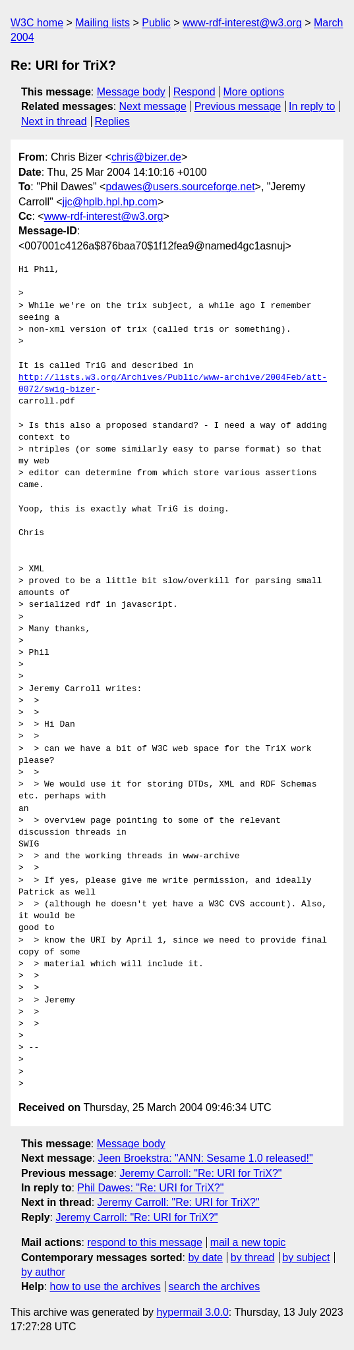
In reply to (312, 106)
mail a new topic (248, 1242)
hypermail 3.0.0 (192, 1312)
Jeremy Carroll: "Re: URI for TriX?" (200, 1173)
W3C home (37, 22)
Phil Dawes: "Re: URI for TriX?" (150, 1187)
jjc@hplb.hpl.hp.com (110, 201)
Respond (194, 91)
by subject (306, 1257)
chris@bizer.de (146, 157)
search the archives (214, 1286)
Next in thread (54, 121)
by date (205, 1257)
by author (43, 1272)
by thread (253, 1257)
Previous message (237, 106)
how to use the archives (105, 1286)
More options (254, 91)
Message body (131, 91)
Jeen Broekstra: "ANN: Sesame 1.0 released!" (205, 1158)
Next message (153, 106)
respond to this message (144, 1242)
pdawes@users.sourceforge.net (179, 186)
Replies (111, 121)
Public (156, 22)
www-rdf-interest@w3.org (242, 22)
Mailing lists (102, 22)
